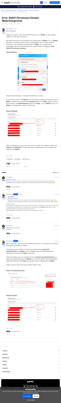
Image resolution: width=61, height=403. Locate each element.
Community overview (11, 10)
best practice (26, 159)
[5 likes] (13, 163)
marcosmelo (9, 28)
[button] (2, 3)
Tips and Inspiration (34, 10)
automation (18, 159)
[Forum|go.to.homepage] (15, 2)
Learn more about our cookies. (30, 393)
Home (2, 10)
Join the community (23, 10)
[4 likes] (13, 187)
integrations (10, 159)
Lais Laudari (9, 177)
